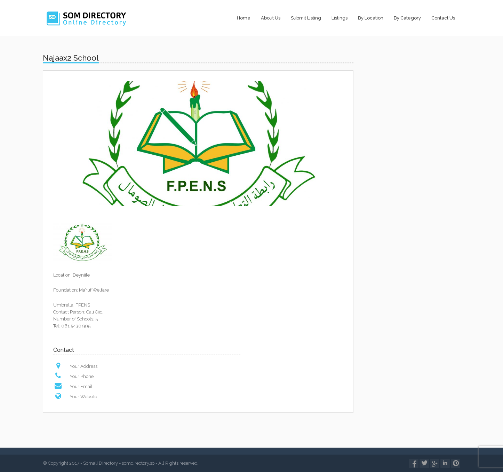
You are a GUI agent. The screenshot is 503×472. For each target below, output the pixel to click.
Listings (340, 18)
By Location (370, 18)
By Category (407, 18)
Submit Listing (306, 18)
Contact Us (443, 18)
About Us (270, 18)
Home (243, 18)
